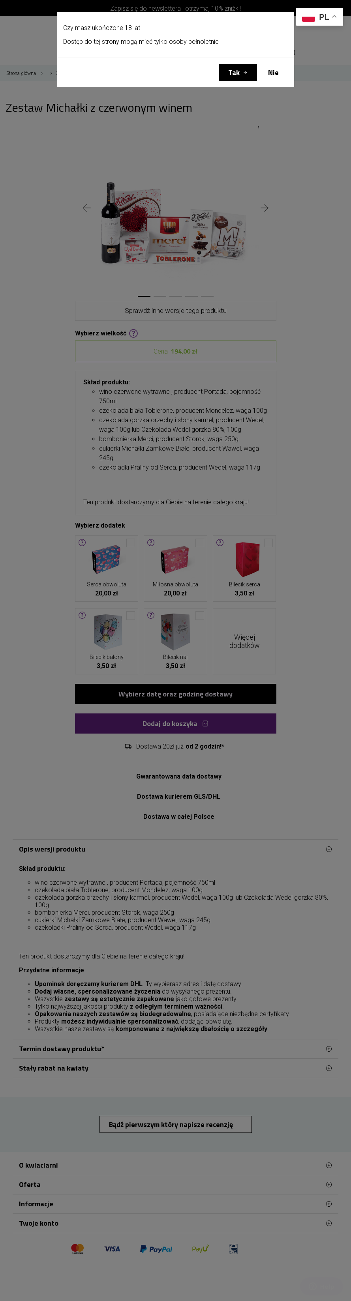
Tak (234, 72)
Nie (273, 72)
